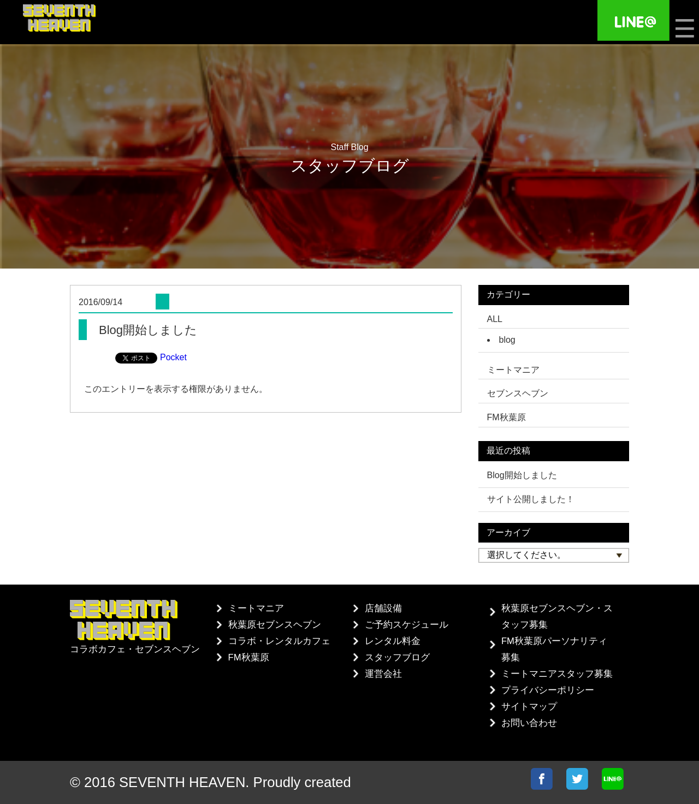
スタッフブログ (397, 657)
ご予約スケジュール (406, 625)
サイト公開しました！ (530, 499)
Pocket (173, 357)
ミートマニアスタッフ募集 (557, 674)
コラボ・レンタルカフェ (279, 641)
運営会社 (383, 674)
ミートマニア (256, 608)
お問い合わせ (529, 723)
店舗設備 (383, 608)
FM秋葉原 (248, 657)
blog (507, 339)
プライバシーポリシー (547, 690)
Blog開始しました (522, 475)
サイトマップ (529, 706)
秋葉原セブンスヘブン (274, 625)
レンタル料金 (392, 641)
